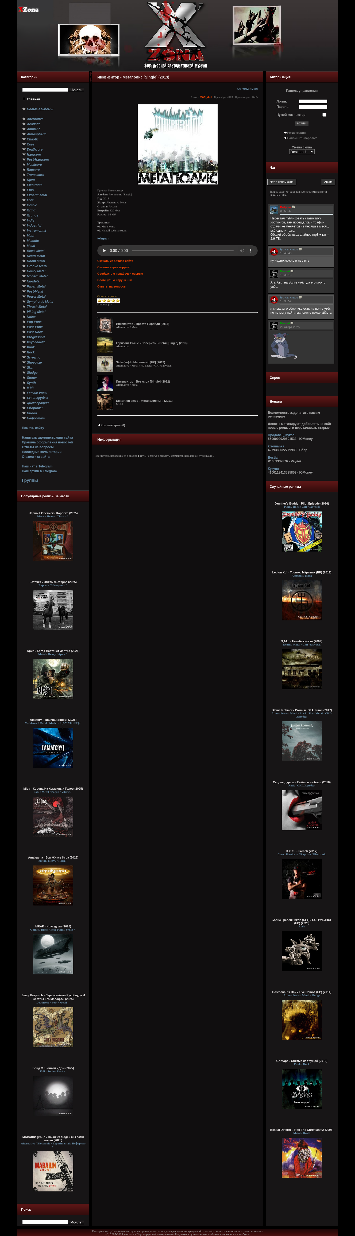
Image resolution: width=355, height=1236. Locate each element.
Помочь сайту (33, 428)
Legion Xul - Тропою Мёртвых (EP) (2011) (301, 572)
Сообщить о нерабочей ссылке (120, 273)
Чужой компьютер (291, 115)
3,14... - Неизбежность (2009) (301, 641)
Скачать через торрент (113, 267)
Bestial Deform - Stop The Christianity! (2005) (302, 1129)
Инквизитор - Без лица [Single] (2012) (143, 381)
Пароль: (283, 107)
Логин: (282, 101)
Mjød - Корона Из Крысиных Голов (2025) (53, 788)
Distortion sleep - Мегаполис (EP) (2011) (144, 400)
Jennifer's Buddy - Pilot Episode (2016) (302, 503)
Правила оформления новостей (47, 442)
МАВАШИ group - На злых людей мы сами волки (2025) (53, 1138)
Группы (30, 480)
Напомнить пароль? (302, 138)
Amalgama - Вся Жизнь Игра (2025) (53, 857)
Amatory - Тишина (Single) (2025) (53, 719)
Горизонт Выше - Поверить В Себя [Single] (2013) (152, 343)
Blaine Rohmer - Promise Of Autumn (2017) (302, 710)
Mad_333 (206, 97)
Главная (33, 99)
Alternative (243, 89)
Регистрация (296, 132)
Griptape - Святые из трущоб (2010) (301, 1060)
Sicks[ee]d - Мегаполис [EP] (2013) (140, 362)
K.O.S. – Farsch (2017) (301, 851)
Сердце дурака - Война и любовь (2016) (302, 782)
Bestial (273, 457)
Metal (255, 89)
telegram (103, 238)
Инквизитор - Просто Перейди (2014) (142, 323)
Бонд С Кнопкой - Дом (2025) (53, 1068)
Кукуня (273, 469)
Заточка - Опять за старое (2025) (53, 582)
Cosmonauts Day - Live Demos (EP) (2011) (301, 992)
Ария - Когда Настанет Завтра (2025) (53, 650)
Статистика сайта (36, 457)
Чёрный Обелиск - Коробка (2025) (53, 513)
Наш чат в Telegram (37, 466)
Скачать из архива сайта (115, 260)
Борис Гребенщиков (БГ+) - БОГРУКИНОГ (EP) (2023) (302, 921)
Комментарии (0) (111, 425)
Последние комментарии (41, 452)
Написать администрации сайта (47, 437)
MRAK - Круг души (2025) (53, 926)
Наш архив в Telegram (39, 471)
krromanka (276, 446)
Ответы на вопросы (38, 447)
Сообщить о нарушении (114, 280)
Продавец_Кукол (281, 435)
